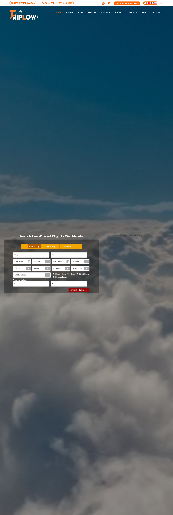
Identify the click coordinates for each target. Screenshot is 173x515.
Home (58, 13)
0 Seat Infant (77, 268)
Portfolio (119, 13)
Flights (69, 13)
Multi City (68, 246)
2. (52, 284)
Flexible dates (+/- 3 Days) (65, 274)
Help (144, 13)
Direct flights (84, 274)
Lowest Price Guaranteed (127, 3)
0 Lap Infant (57, 268)
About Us (133, 13)
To (53, 255)
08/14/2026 (57, 262)
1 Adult (17, 268)
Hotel (80, 13)
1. (14, 284)
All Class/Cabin (20, 275)
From (16, 255)
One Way (51, 246)
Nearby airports (61, 277)
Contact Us (156, 13)
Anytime (37, 262)
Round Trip (34, 246)
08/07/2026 (18, 262)
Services (92, 13)
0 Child (36, 268)
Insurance (105, 13)
